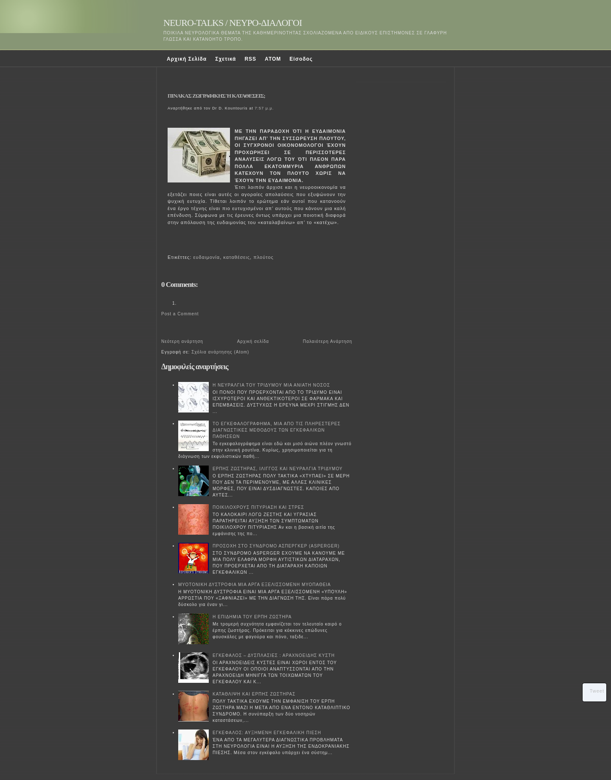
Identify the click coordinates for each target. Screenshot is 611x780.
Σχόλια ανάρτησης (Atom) (220, 352)
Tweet (597, 690)
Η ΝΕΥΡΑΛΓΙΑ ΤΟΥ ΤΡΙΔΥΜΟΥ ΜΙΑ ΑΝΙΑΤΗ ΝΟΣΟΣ (271, 385)
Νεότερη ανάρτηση (182, 341)
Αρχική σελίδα (253, 341)
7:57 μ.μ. (264, 108)
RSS (250, 59)
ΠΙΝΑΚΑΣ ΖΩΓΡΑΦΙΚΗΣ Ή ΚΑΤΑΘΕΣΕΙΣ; (216, 96)
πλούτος (263, 257)
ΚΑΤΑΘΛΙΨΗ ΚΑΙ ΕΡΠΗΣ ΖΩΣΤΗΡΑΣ (254, 694)
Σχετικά (225, 59)
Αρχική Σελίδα (187, 59)
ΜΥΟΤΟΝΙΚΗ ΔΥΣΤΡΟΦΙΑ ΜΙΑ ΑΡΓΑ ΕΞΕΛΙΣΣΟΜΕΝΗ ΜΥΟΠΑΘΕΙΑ (254, 584)
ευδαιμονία (206, 257)
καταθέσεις (236, 257)
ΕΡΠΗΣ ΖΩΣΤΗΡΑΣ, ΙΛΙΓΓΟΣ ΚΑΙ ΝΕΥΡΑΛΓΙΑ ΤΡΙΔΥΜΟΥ (278, 468)
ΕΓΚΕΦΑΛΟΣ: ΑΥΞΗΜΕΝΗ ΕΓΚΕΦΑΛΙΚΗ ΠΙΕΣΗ (267, 732)
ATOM (273, 59)
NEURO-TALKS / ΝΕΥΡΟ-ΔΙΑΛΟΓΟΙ (232, 22)
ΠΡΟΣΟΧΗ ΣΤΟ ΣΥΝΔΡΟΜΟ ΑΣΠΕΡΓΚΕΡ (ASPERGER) (276, 546)
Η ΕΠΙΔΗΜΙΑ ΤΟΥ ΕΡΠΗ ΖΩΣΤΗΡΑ (252, 616)
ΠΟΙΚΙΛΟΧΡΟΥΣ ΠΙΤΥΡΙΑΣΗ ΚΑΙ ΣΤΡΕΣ (258, 507)
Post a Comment (180, 313)
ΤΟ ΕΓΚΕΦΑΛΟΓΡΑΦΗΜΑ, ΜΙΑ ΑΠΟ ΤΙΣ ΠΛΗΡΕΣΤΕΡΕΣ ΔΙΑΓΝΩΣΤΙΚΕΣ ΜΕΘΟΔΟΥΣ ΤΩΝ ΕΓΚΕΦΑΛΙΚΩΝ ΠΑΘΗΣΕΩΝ (277, 430)
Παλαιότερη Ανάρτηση (327, 341)
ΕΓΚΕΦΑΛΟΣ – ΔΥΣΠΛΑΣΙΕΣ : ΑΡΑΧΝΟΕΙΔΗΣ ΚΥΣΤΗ (274, 655)
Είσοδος (301, 59)
